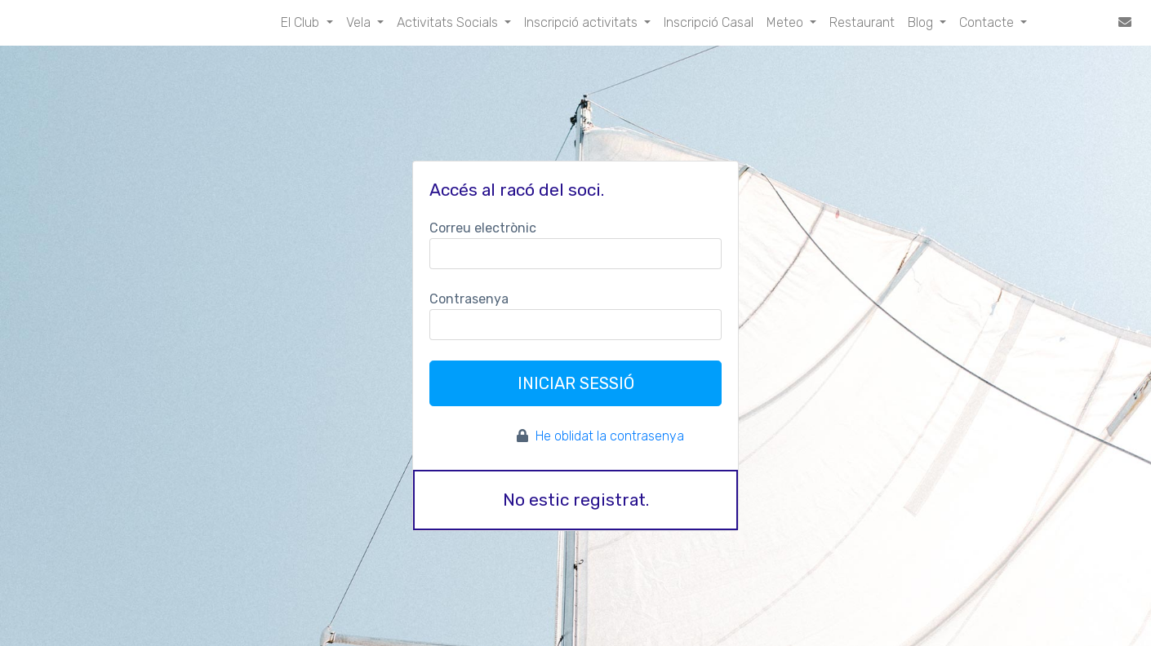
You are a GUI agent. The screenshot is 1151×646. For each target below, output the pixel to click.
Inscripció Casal (708, 22)
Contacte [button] (988, 22)
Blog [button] (922, 22)
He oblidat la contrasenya (610, 436)
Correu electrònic (482, 228)
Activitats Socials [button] (449, 22)
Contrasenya (469, 299)
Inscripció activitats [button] (582, 22)
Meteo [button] (787, 22)
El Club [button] (301, 22)
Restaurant (862, 22)
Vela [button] (360, 22)
